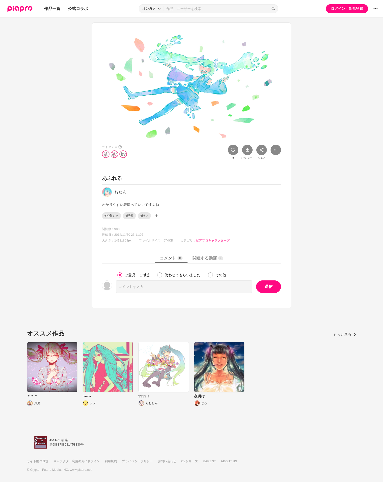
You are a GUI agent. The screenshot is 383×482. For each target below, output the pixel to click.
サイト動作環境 (37, 461)
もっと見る (344, 334)
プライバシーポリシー (137, 461)
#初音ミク (111, 216)
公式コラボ (78, 8)
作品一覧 (52, 8)
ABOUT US (229, 461)
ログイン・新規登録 (347, 8)
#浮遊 (129, 216)
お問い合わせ (167, 461)
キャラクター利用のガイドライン (76, 461)
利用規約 (111, 461)
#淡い (144, 216)
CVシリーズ (189, 461)
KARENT (209, 461)
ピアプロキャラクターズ (213, 240)
